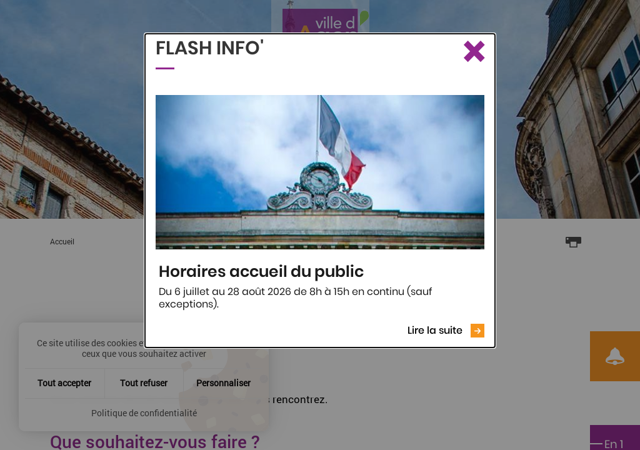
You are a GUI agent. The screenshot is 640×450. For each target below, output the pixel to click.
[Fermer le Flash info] (473, 52)
